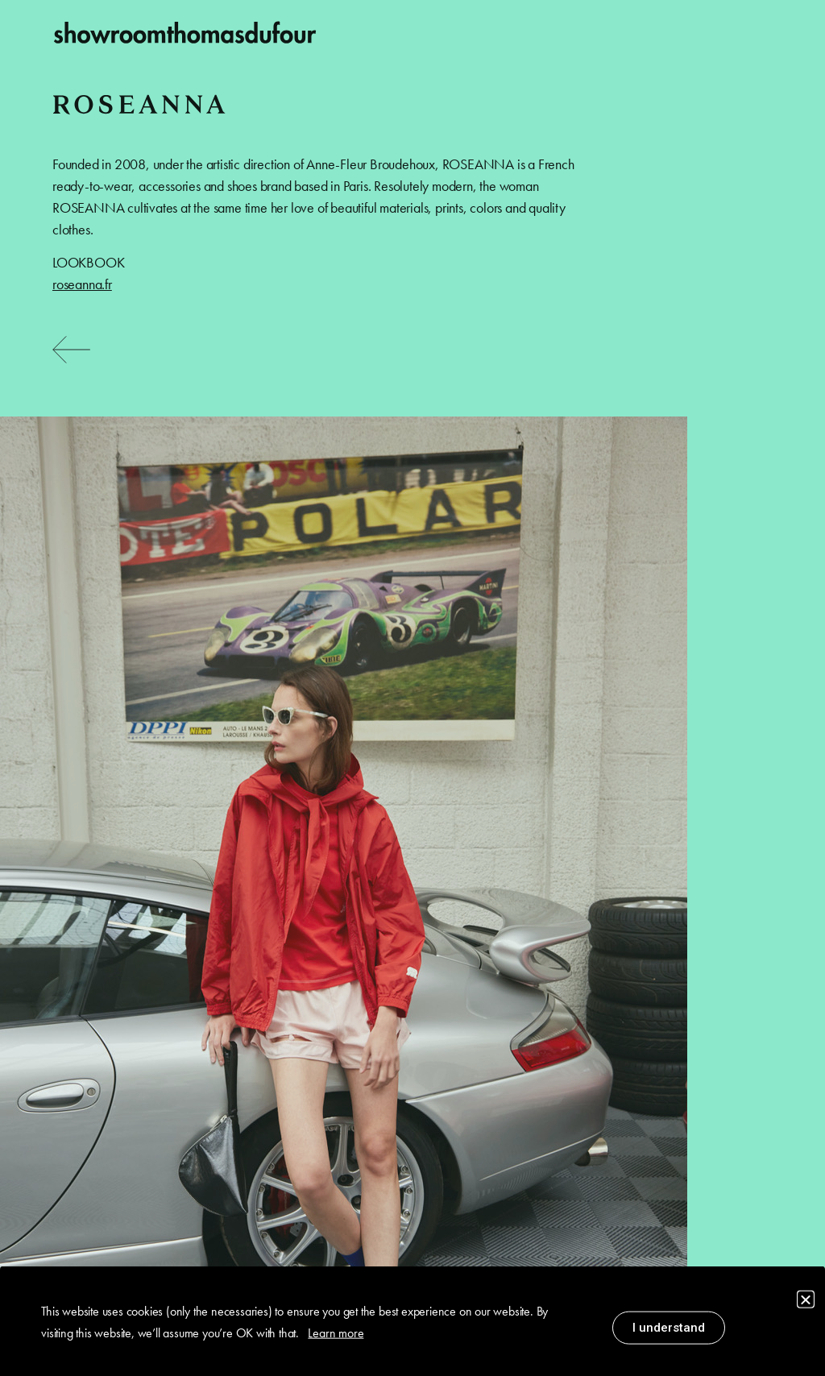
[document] (412, 688)
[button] (805, 1301)
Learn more (335, 1335)
